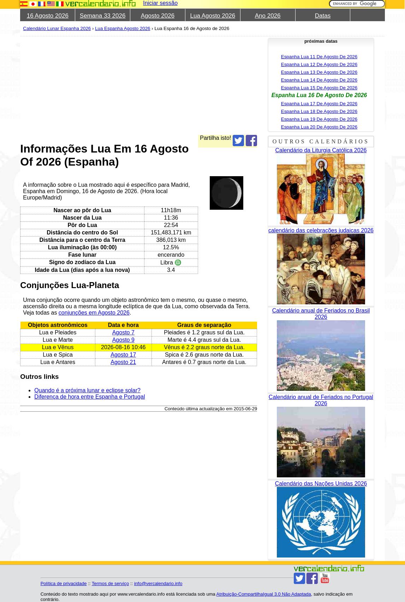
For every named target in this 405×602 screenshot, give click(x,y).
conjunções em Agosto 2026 (94, 313)
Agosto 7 (123, 332)
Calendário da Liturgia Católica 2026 (321, 150)
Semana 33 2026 (103, 15)
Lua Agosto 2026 (212, 15)
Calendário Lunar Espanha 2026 (57, 28)
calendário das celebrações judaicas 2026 (321, 230)
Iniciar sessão (160, 3)
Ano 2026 (268, 15)
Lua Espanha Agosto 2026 (122, 28)
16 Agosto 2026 (48, 15)
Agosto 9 (123, 340)
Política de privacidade (64, 583)
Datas (322, 15)
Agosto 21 (123, 362)
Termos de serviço (110, 583)
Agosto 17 (123, 355)
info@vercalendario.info (158, 583)
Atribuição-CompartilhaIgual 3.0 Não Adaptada (263, 594)
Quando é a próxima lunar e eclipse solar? (87, 390)
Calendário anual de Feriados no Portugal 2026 (321, 400)
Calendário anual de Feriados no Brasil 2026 (321, 314)
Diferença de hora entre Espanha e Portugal (89, 397)
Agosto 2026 (157, 15)
